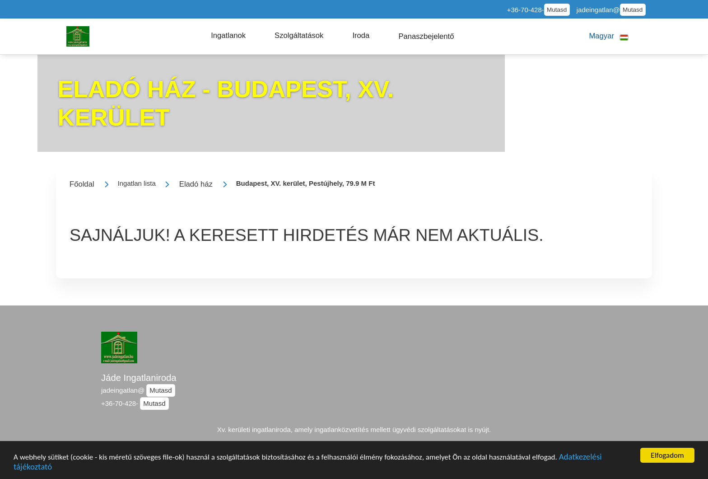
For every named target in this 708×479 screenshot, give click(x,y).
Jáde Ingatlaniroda (139, 378)
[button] (228, 35)
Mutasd (557, 9)
